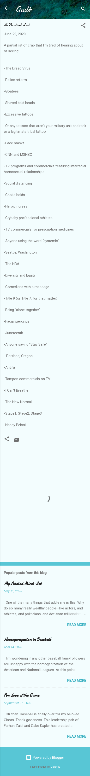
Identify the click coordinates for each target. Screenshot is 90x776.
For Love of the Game (21, 695)
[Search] (83, 9)
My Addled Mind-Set (22, 584)
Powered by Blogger (45, 757)
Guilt (22, 9)
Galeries (55, 766)
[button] (83, 26)
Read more (76, 625)
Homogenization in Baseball (27, 640)
